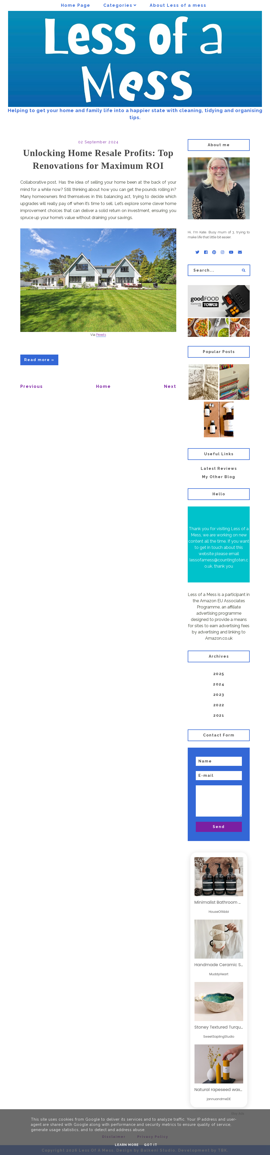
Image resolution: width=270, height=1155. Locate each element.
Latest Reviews (219, 468)
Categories (118, 5)
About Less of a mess (178, 5)
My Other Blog (218, 477)
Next (170, 386)
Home (103, 386)
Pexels (101, 335)
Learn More (127, 1145)
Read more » (39, 360)
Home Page (75, 5)
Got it (150, 1145)
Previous (31, 386)
